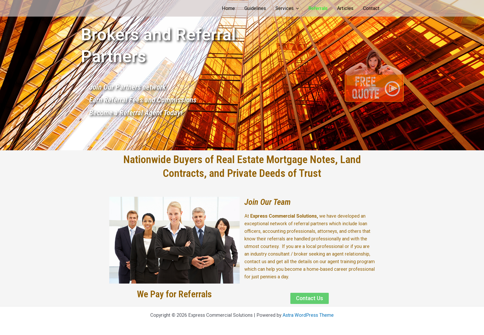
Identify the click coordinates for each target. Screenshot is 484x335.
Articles (345, 8)
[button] (309, 298)
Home (228, 8)
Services (287, 8)
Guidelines (255, 8)
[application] (296, 8)
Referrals (318, 8)
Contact (371, 8)
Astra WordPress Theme (308, 315)
